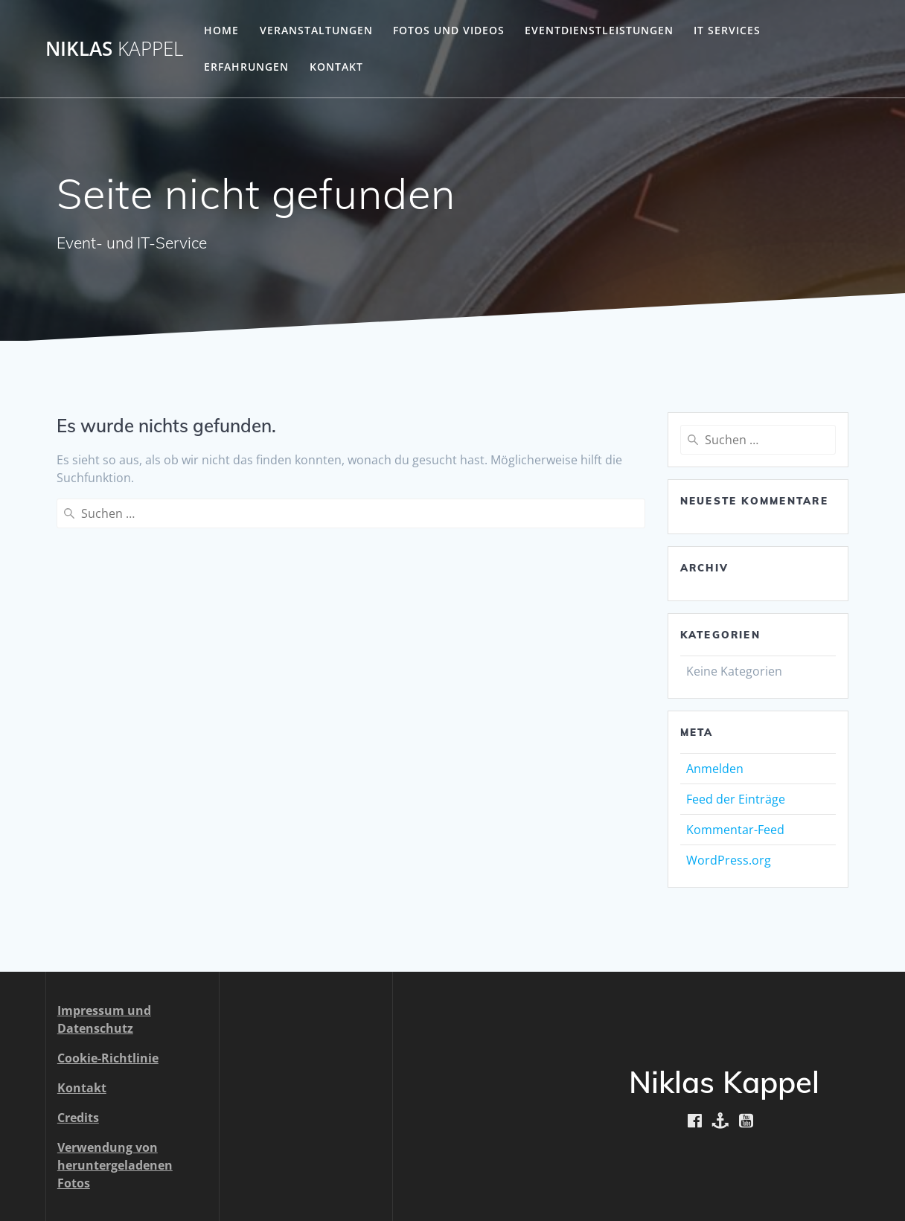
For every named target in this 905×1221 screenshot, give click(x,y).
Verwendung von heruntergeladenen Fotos (115, 1165)
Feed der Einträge (735, 799)
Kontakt (336, 67)
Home (221, 30)
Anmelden (714, 768)
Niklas (114, 49)
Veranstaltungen (316, 30)
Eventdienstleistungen (599, 30)
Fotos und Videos (449, 30)
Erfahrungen (246, 67)
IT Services (727, 30)
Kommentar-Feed (735, 829)
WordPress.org (728, 860)
